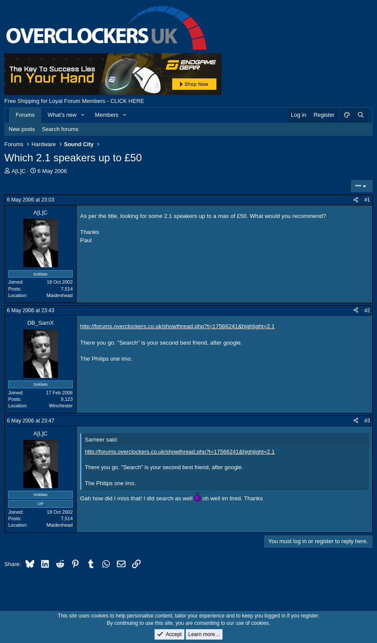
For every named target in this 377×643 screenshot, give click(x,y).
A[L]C (19, 171)
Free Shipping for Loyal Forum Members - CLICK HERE (74, 101)
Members (106, 115)
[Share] (355, 200)
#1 (367, 200)
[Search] (360, 115)
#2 (367, 310)
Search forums (60, 129)
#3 (367, 421)
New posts (22, 129)
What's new (62, 115)
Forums (25, 115)
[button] (83, 115)
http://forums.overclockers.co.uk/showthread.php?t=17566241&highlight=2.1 (177, 326)
